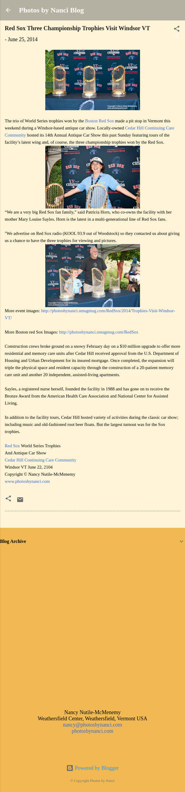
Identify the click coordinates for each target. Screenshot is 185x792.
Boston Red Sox (99, 120)
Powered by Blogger (92, 768)
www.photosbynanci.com (27, 481)
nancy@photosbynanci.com (92, 725)
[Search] (176, 37)
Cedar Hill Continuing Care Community (40, 460)
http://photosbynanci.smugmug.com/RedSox (99, 332)
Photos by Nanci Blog (51, 10)
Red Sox (12, 445)
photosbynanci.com (92, 731)
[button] (8, 499)
